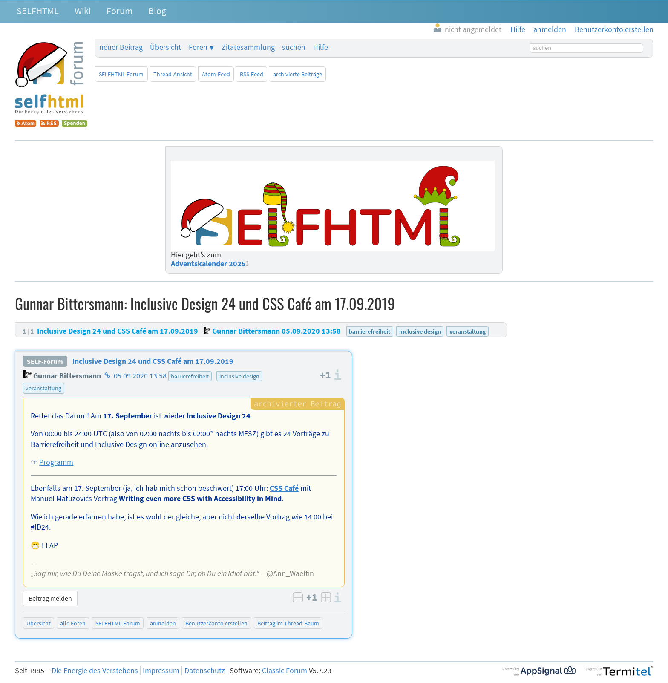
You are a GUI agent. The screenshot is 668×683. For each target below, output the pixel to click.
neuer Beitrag (121, 47)
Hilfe (320, 47)
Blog (157, 11)
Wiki (83, 11)
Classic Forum (284, 670)
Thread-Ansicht (172, 74)
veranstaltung (43, 388)
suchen (293, 47)
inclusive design (239, 376)
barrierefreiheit (190, 376)
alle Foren (73, 623)
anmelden (163, 623)
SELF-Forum (45, 361)
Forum (119, 11)
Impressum (161, 670)
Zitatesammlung (248, 47)
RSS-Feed (251, 74)
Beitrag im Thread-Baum (288, 623)
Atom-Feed (216, 74)
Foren (198, 47)
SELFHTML (38, 11)
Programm (56, 462)
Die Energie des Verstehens (95, 670)
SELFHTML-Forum (121, 74)
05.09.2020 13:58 (140, 375)
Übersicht (165, 47)
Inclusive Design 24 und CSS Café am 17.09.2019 (152, 361)
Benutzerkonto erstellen (216, 623)
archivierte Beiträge (297, 74)
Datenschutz (204, 670)
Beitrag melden (50, 598)
